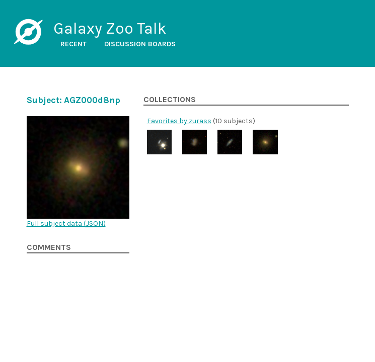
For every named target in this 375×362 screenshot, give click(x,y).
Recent (73, 44)
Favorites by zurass (179, 121)
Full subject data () (66, 223)
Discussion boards (140, 44)
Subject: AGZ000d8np (73, 100)
